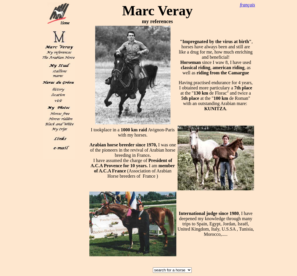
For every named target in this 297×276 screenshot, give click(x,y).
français (247, 4)
